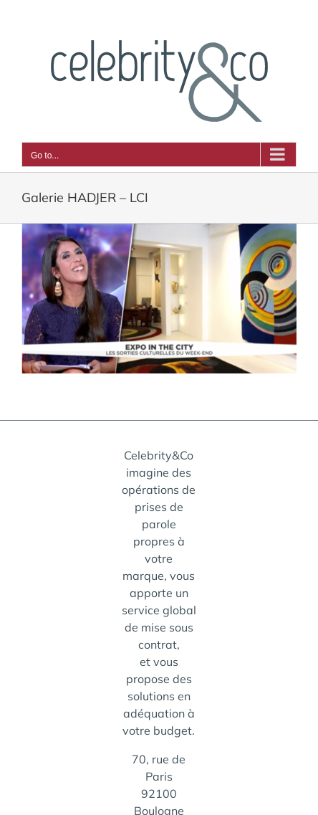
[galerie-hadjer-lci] (159, 298)
